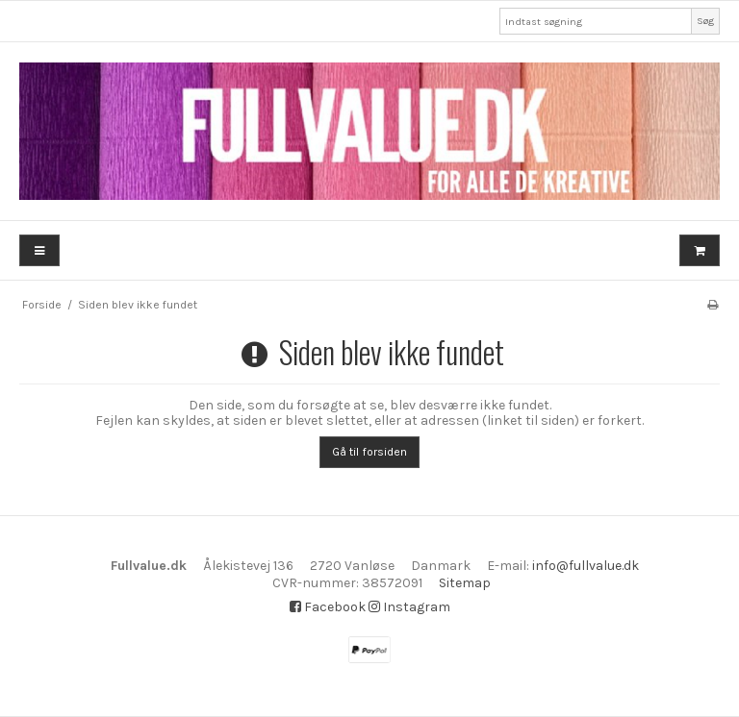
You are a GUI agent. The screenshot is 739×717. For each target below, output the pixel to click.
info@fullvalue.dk (585, 565)
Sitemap (465, 583)
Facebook (328, 607)
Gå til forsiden (369, 451)
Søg (705, 20)
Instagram (409, 607)
